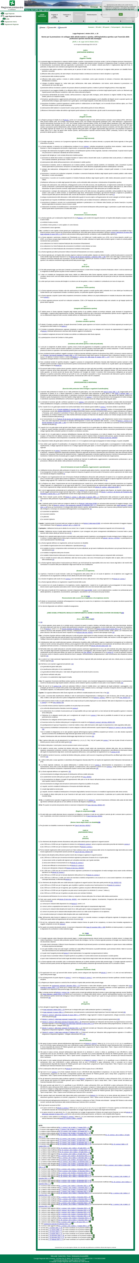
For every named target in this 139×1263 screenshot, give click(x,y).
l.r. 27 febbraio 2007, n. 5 (55, 1239)
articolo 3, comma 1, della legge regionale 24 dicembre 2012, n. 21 (62, 1028)
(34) (97, 768)
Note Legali (54, 1256)
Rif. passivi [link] (106, 27)
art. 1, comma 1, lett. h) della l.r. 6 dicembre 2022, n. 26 (75, 1189)
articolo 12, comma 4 (93, 875)
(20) (83, 639)
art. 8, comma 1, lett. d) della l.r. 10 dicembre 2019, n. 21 (75, 1171)
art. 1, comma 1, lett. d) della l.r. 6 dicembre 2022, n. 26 (74, 1173)
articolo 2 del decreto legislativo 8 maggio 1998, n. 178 (60, 355)
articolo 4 (48, 629)
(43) (82, 919)
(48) (124, 1012)
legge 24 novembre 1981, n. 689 (95, 927)
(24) (72, 664)
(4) (55, 424)
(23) (52, 661)
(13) (53, 559)
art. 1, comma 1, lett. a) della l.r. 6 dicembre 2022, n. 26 (75, 1158)
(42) (51, 901)
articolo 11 (94, 1095)
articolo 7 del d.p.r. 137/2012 (111, 538)
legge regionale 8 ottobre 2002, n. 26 (54, 1009)
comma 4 (75, 708)
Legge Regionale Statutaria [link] (11, 16)
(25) (122, 683)
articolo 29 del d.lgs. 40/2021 (68, 899)
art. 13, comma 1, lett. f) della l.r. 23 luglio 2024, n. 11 (74, 1154)
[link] (12, 10)
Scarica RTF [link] (62, 27)
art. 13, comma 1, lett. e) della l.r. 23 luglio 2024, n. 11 (75, 1152)
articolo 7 (66, 953)
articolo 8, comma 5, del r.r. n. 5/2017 (67, 525)
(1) (114, 194)
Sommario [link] (91, 27)
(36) (94, 802)
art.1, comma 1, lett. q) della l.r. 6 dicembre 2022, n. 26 (74, 1210)
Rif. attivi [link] (98, 27)
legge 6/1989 (88, 590)
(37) (104, 805)
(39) (99, 822)
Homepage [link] (94, 7)
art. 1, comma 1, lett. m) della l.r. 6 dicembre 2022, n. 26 (75, 1201)
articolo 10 (58, 365)
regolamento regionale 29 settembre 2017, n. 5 (57, 1224)
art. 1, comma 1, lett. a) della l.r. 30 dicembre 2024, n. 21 (74, 1156)
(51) (68, 1025)
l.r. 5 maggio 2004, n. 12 (55, 1233)
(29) (74, 719)
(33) (47, 757)
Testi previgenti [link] (115, 27)
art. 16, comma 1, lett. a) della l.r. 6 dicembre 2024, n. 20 (74, 1220)
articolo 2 (44, 331)
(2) (116, 234)
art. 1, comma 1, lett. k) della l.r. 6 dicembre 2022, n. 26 (74, 1197)
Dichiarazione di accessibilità (80, 1256)
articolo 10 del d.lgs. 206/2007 (108, 437)
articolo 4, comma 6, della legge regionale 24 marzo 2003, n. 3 (61, 1015)
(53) (84, 1034)
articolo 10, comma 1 (58, 872)
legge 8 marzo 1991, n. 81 (111, 392)
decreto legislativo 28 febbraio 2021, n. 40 (74, 629)
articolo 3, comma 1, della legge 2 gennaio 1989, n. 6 (82, 497)
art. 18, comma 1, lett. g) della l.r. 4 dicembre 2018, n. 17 (74, 1204)
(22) (47, 656)
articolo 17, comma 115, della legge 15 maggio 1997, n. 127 (90, 357)
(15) (123, 613)
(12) (53, 550)
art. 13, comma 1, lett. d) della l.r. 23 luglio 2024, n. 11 (75, 1150)
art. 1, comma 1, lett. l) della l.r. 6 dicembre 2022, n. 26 (75, 1199)
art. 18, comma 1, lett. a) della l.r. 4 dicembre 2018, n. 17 (75, 1135)
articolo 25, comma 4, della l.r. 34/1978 (71, 1118)
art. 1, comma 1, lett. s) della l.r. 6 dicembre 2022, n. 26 (74, 1214)
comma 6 (62, 924)
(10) (63, 540)
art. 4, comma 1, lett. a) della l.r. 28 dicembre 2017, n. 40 (74, 1180)
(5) (64, 474)
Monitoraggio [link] (79, 14)
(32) (118, 752)
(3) (63, 416)
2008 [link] (5, 19)
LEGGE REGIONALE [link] (42, 15)
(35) (70, 771)
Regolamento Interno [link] (9, 22)
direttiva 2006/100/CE (64, 411)
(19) (113, 632)
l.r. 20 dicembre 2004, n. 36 (56, 1235)
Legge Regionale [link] (7, 13)
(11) (85, 545)
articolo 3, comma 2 (91, 1043)
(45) (104, 989)
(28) (62, 702)
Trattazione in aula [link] (67, 15)
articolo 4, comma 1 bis (62, 992)
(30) (43, 729)
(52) (84, 1030)
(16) (87, 617)
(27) (129, 697)
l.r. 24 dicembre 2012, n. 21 (56, 1237)
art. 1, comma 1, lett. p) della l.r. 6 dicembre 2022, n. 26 (74, 1208)
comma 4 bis (57, 686)
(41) (120, 882)
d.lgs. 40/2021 (87, 652)
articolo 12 (68, 879)
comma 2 (82, 490)
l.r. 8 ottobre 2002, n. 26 (55, 1228)
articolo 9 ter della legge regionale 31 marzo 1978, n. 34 (77, 1023)
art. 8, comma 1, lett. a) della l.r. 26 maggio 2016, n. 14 (74, 1160)
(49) (55, 1016)
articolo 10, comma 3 (77, 863)
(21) (110, 646)
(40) (91, 852)
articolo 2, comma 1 (99, 697)
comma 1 (86, 146)
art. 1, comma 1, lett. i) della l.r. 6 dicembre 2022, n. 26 (74, 1191)
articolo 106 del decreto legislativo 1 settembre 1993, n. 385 (88, 257)
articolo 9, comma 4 (85, 844)
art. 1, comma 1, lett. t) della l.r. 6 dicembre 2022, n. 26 (74, 1216)
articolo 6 (82, 1078)
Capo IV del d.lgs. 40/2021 (82, 825)
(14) (88, 596)
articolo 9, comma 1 (86, 847)
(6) (106, 480)
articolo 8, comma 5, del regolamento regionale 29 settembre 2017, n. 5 (75, 505)
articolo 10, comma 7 (119, 579)
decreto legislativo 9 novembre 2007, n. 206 (71, 409)
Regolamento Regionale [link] (10, 24)
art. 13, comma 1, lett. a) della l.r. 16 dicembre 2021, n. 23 (74, 1142)
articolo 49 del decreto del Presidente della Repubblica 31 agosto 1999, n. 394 (81, 419)
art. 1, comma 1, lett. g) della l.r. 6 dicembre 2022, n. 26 (75, 1187)
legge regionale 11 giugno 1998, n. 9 (53, 1012)
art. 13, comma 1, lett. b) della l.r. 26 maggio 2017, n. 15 (74, 1133)
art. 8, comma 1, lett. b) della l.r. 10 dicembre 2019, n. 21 (75, 1163)
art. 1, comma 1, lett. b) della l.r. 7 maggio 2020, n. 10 (73, 1129)
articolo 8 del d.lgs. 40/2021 (85, 632)
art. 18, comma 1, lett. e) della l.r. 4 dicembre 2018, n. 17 (74, 1193)
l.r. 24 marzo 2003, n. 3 (55, 1231)
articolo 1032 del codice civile (99, 646)
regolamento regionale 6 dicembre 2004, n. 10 (66, 985)
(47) (110, 1009)
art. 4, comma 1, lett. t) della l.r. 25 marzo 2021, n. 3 (73, 1222)
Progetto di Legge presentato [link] (54, 16)
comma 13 (110, 652)
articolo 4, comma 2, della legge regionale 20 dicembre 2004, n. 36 (61, 1022)
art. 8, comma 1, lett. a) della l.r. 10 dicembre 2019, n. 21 (75, 1161)
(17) (93, 619)
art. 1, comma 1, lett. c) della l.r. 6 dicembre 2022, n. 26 (74, 1169)
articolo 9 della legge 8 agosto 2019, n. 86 (108, 629)
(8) (41, 500)
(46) (49, 997)
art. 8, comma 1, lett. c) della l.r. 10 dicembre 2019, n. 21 (75, 1165)
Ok (121, 14)
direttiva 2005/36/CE (101, 409)
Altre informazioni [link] (127, 27)
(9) (71, 533)
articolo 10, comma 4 (77, 865)
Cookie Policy (62, 1256)
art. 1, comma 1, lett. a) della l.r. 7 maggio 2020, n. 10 (74, 1127)
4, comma (43, 702)
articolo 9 (74, 903)
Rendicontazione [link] (92, 14)
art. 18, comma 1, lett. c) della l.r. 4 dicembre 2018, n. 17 (74, 1175)
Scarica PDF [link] (51, 27)
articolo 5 (68, 1069)
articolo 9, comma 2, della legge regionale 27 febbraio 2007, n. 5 (62, 1032)
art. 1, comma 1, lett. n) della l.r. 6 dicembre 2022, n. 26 (74, 1203)
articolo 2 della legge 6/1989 (88, 503)
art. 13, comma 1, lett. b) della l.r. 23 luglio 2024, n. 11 (73, 1139)
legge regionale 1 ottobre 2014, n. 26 (54, 994)
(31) (70, 742)
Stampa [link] (42, 27)
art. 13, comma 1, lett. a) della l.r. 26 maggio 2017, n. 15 (75, 1131)
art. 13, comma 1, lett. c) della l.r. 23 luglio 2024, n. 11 (74, 1148)
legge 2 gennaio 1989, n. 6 (123, 393)
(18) (41, 622)
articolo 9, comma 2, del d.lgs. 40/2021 (101, 722)
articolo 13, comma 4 (114, 885)
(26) (108, 692)
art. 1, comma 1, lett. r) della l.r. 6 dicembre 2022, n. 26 (74, 1212)
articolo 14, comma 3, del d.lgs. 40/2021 (120, 727)
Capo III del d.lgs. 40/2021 (94, 816)
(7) (120, 487)
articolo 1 (66, 120)
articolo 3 (80, 218)
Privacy (69, 1256)
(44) (87, 933)
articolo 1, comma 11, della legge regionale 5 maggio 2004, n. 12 (61, 1019)
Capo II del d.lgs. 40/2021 (94, 805)
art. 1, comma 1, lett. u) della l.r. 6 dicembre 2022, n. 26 (75, 1218)
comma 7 (89, 397)
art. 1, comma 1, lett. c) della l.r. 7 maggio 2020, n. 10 (73, 1226)
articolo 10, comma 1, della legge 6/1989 (107, 487)
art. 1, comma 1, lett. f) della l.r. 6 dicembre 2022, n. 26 (74, 1186)
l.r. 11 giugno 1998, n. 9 (55, 1230)
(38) (94, 811)
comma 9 (93, 715)
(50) (118, 1019)
